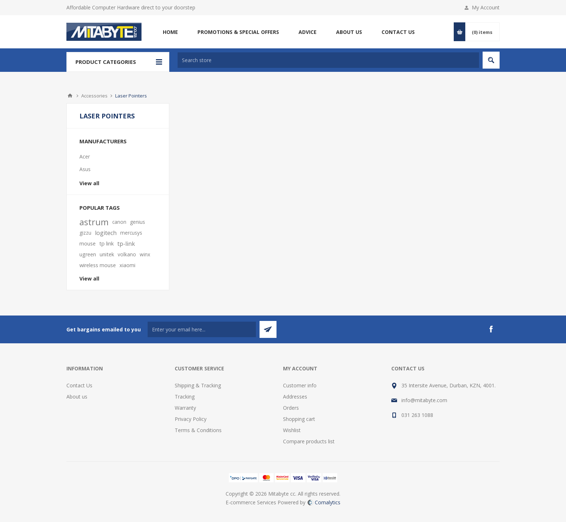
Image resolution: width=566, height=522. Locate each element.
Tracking (185, 396)
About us (76, 396)
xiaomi (127, 265)
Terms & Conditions (198, 430)
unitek (107, 254)
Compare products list (309, 441)
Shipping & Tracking (198, 385)
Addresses (295, 396)
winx (145, 254)
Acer (84, 156)
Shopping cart (299, 419)
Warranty (185, 407)
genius (137, 221)
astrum (94, 222)
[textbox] (328, 60)
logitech (106, 233)
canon (119, 221)
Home (70, 95)
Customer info (300, 385)
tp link (106, 243)
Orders (291, 407)
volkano (127, 254)
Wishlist (292, 430)
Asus (85, 169)
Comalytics (324, 502)
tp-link (126, 244)
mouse (87, 243)
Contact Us (79, 385)
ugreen (87, 254)
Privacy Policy (190, 419)
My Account (486, 7)
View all (89, 183)
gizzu (85, 232)
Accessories (94, 95)
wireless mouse (97, 265)
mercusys (131, 232)
